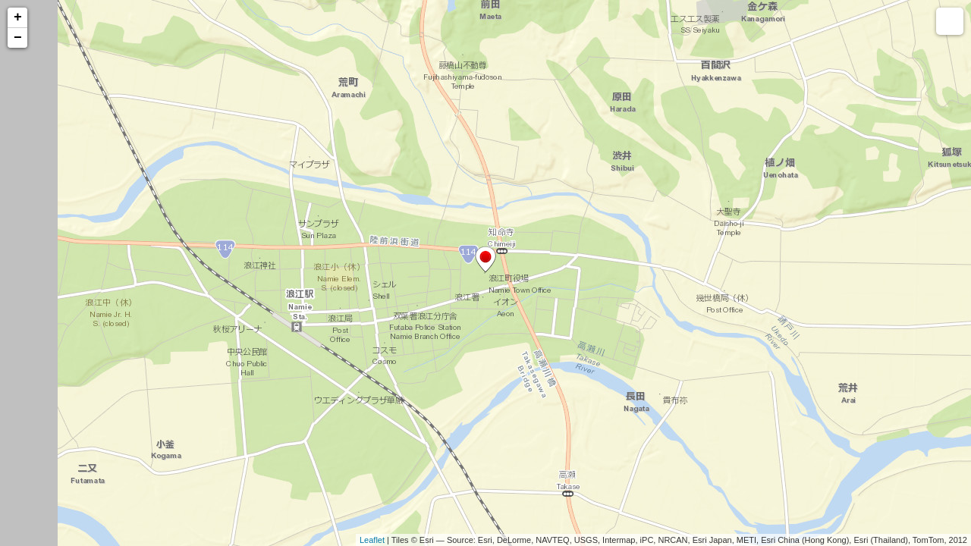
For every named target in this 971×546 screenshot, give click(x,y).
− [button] (18, 38)
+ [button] (18, 17)
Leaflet (372, 539)
